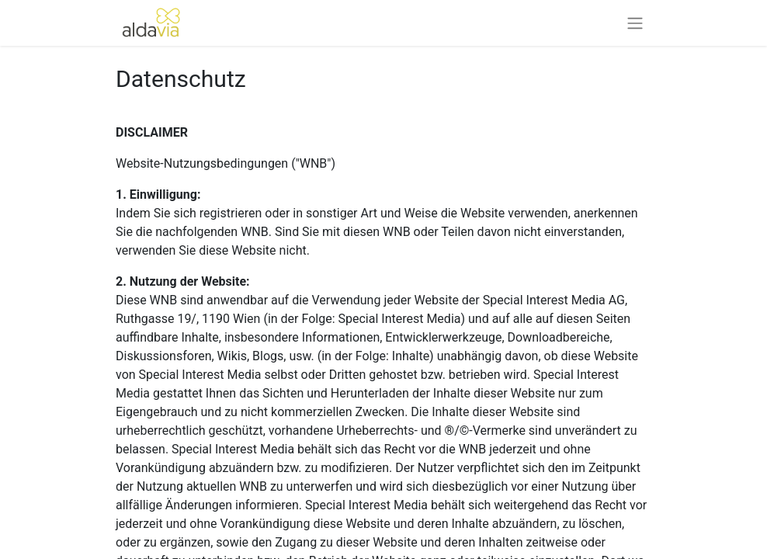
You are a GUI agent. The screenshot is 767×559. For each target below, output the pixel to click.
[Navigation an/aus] (635, 23)
